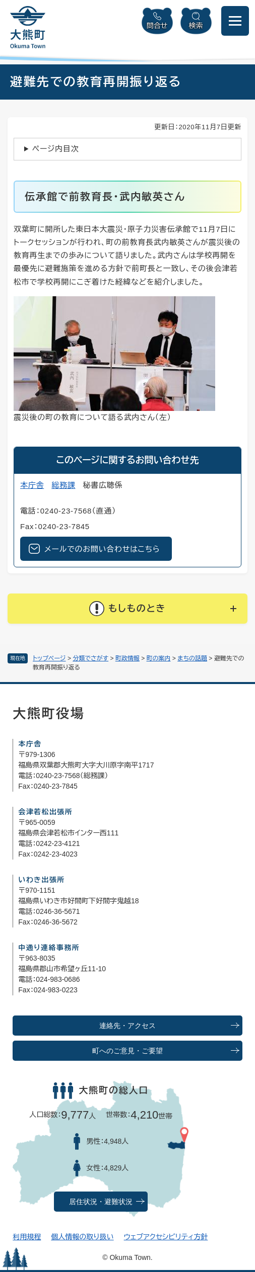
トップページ (49, 658)
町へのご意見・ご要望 (127, 1051)
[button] (127, 608)
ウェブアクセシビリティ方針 (166, 1237)
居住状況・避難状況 (101, 1202)
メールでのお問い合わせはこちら (102, 549)
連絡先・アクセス (127, 1026)
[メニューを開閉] (235, 21)
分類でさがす (90, 658)
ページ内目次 (55, 148)
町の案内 (159, 658)
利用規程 (27, 1237)
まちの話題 (192, 658)
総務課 (63, 485)
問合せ (157, 26)
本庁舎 (32, 485)
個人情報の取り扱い (82, 1237)
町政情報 (127, 658)
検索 (196, 26)
